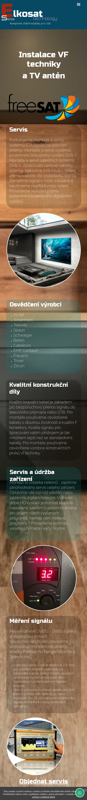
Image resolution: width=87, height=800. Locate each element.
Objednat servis (43, 781)
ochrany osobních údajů (43, 797)
